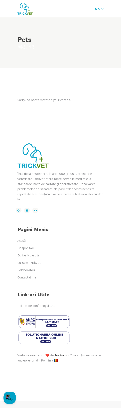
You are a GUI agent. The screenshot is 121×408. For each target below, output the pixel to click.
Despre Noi (25, 248)
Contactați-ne (26, 277)
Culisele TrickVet (29, 263)
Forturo (61, 355)
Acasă (21, 240)
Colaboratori (26, 270)
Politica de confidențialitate (36, 306)
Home (21, 46)
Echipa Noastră (28, 255)
